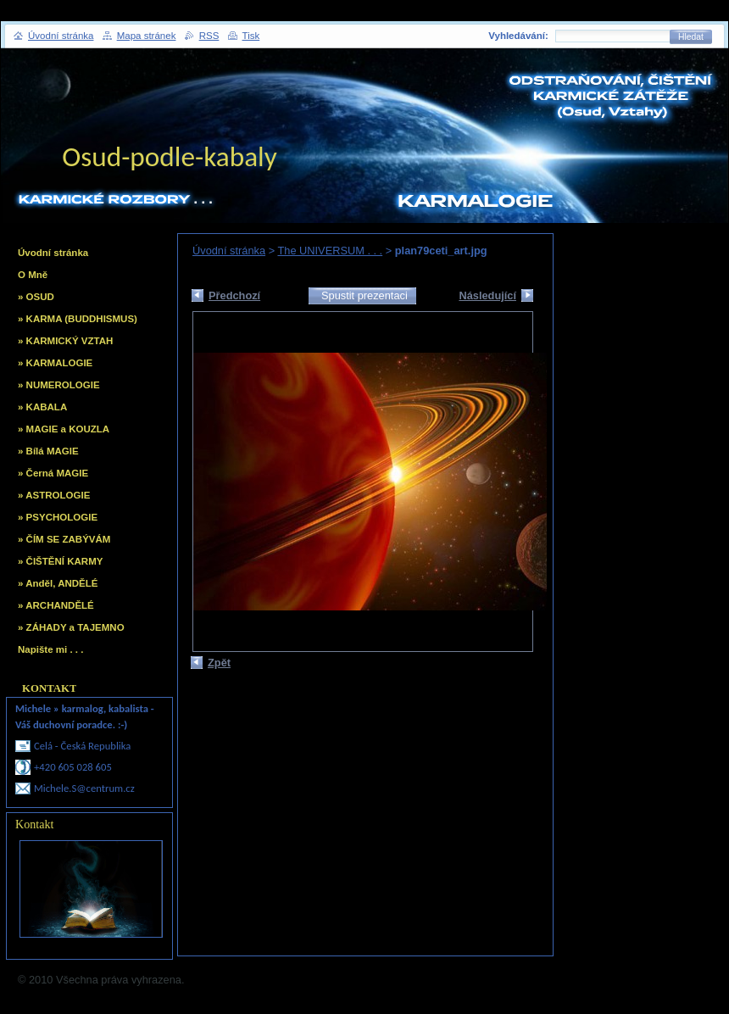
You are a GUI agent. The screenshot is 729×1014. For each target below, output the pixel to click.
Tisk (251, 36)
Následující (487, 295)
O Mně (32, 275)
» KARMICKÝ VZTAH (65, 341)
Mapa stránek (146, 36)
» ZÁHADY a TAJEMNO (71, 627)
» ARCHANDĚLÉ (56, 605)
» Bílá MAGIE (48, 451)
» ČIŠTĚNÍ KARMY (60, 561)
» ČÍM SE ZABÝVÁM (64, 539)
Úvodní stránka (228, 250)
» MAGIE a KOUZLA (63, 429)
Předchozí (234, 295)
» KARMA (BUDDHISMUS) (77, 319)
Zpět (219, 662)
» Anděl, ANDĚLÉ (57, 583)
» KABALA (42, 407)
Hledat (691, 37)
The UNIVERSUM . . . (329, 250)
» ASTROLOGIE (54, 495)
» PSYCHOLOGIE (57, 517)
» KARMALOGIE (55, 363)
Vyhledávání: (518, 36)
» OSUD (36, 297)
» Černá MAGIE (53, 473)
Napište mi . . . (50, 649)
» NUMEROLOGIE (59, 385)
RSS (209, 36)
